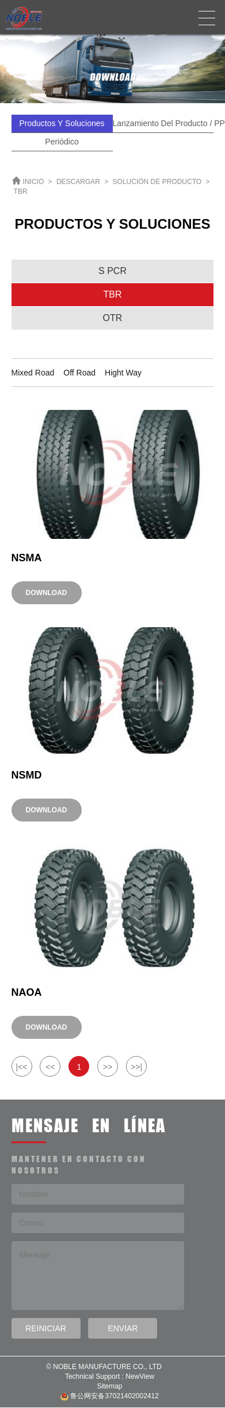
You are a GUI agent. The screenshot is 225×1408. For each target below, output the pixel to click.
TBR (21, 191)
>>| (136, 1066)
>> (107, 1066)
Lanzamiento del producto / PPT (163, 123)
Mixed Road (33, 372)
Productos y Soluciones (61, 123)
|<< (22, 1066)
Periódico (61, 141)
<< (50, 1066)
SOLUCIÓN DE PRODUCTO (157, 182)
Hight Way (123, 372)
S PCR (112, 271)
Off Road (79, 372)
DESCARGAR (78, 182)
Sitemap (109, 1386)
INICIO (33, 182)
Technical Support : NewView (109, 1376)
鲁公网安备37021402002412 (109, 1396)
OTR (113, 318)
